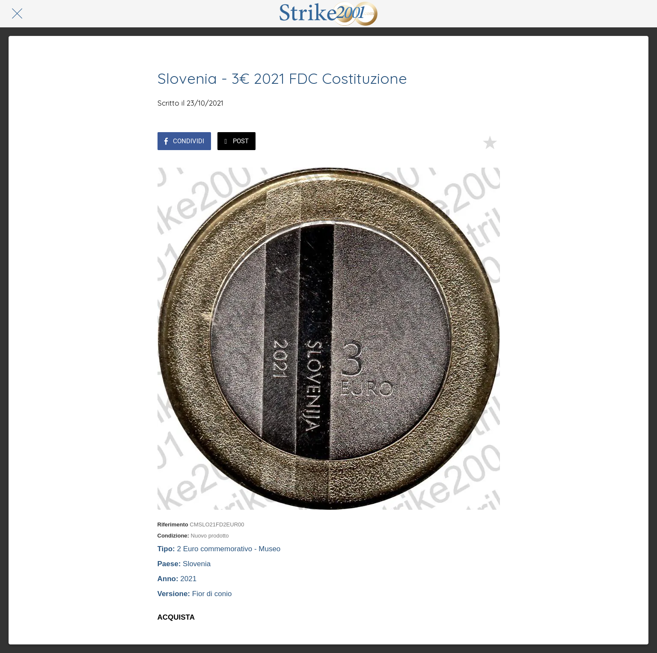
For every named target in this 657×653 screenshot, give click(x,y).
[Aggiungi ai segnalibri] (489, 142)
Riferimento (173, 524)
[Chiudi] (17, 14)
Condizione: (173, 535)
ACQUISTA (176, 617)
